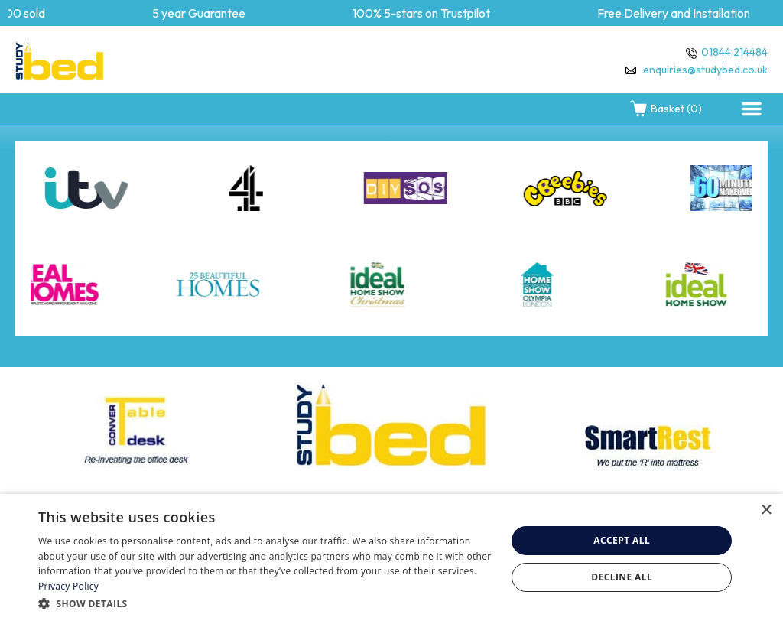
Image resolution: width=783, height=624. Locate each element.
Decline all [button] (621, 576)
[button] (752, 109)
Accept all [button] (621, 540)
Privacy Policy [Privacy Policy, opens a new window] (68, 586)
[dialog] (391, 559)
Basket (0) (665, 108)
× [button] (766, 510)
